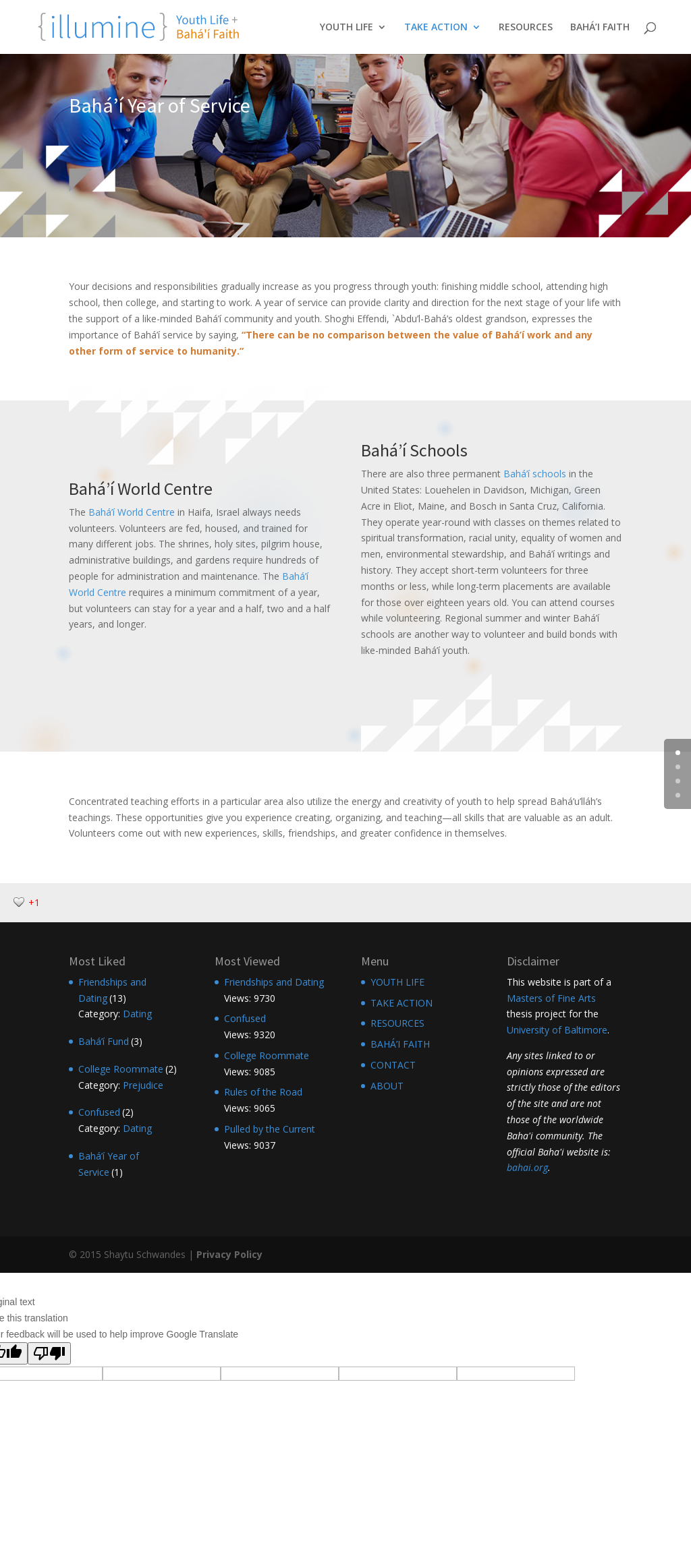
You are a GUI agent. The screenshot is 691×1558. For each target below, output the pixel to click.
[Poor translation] (49, 1353)
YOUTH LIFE (346, 27)
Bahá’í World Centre (131, 512)
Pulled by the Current (269, 1128)
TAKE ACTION (436, 27)
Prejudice (143, 1085)
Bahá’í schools (534, 473)
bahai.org (527, 1167)
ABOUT (387, 1085)
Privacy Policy (229, 1254)
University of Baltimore (557, 1029)
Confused (99, 1112)
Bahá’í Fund (103, 1041)
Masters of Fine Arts (551, 998)
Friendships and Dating (274, 982)
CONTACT (393, 1064)
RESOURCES (526, 27)
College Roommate (120, 1068)
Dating (137, 1013)
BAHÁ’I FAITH (600, 27)
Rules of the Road (263, 1091)
